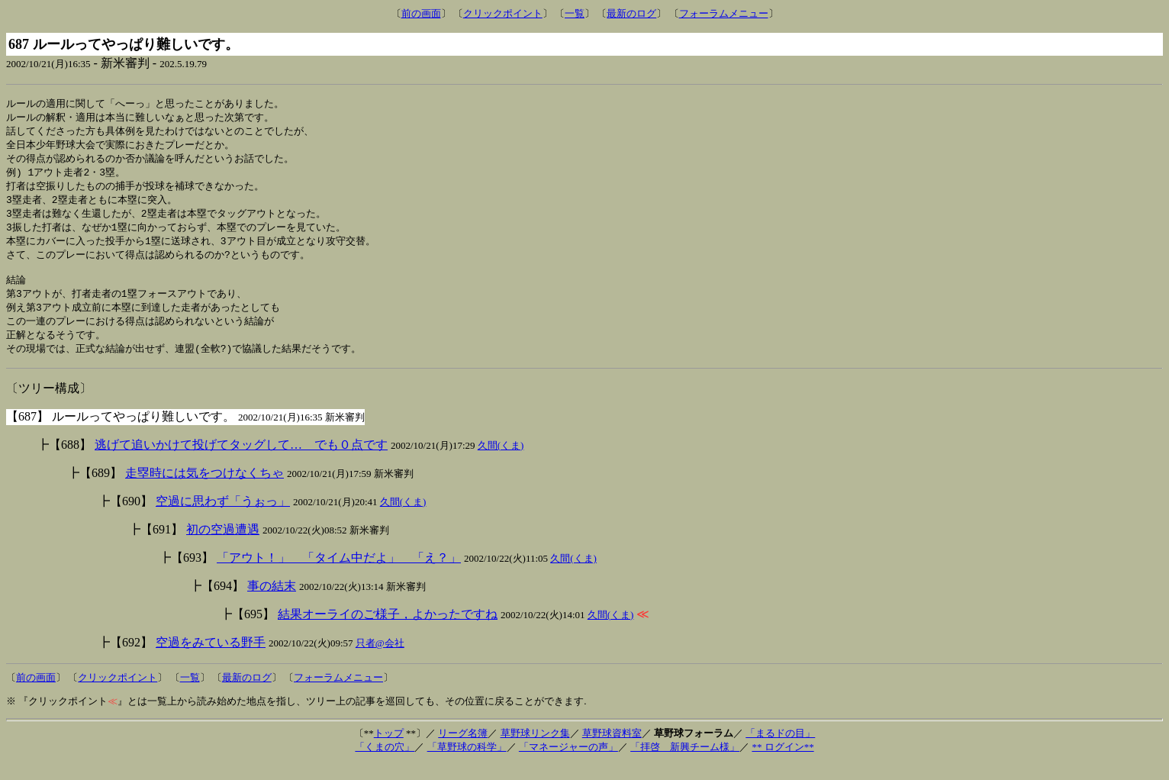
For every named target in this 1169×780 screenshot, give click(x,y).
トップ (389, 749)
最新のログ (631, 13)
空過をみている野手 (211, 658)
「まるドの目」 (780, 749)
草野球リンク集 (535, 749)
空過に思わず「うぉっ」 (223, 517)
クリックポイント (503, 13)
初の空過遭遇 (222, 545)
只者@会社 (380, 659)
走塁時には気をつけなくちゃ (204, 488)
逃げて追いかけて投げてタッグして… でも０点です (241, 460)
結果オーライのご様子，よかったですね (388, 630)
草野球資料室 (612, 749)
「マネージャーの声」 (568, 763)
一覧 (574, 13)
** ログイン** (782, 763)
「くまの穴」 (384, 763)
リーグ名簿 (463, 749)
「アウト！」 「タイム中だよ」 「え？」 (339, 573)
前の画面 (421, 13)
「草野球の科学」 (467, 763)
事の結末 (271, 601)
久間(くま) (501, 461)
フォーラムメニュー (723, 13)
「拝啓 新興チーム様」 (684, 763)
